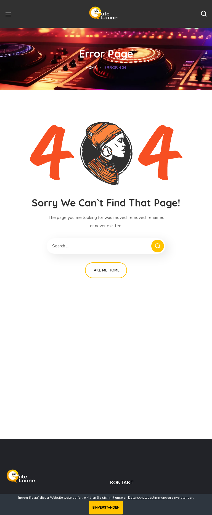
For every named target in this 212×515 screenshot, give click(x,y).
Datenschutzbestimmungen (149, 497)
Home (91, 67)
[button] (203, 14)
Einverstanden (106, 507)
